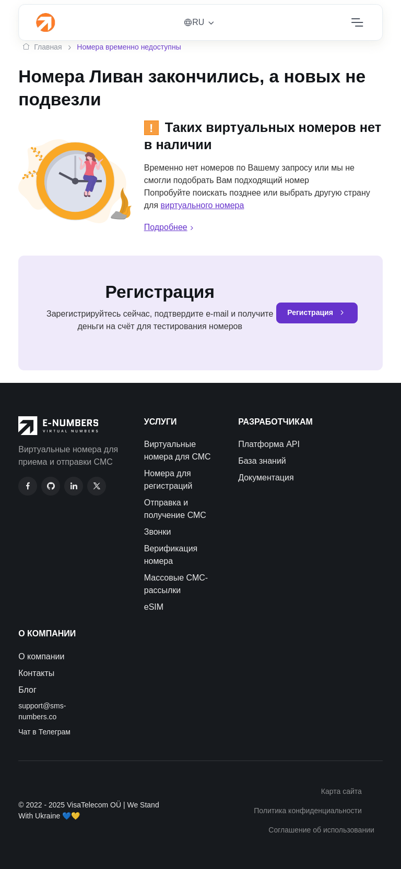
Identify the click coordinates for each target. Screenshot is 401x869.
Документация (265, 477)
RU (194, 22)
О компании (41, 656)
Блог (27, 689)
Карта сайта (341, 791)
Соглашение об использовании (321, 830)
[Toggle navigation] (356, 22)
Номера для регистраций (168, 479)
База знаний (262, 460)
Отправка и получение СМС (175, 509)
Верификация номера (171, 554)
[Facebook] (27, 486)
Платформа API (269, 444)
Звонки (157, 531)
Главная (42, 47)
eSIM (153, 606)
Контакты (36, 673)
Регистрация (317, 313)
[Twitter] (96, 486)
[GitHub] (50, 486)
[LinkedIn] (73, 486)
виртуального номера (202, 205)
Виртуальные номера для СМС (177, 450)
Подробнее (170, 227)
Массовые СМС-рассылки (176, 584)
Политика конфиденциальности (308, 810)
